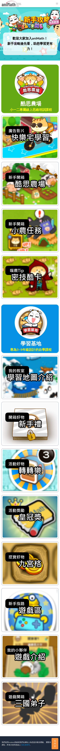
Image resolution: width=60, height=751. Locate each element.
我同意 (55, 743)
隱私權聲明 (25, 745)
